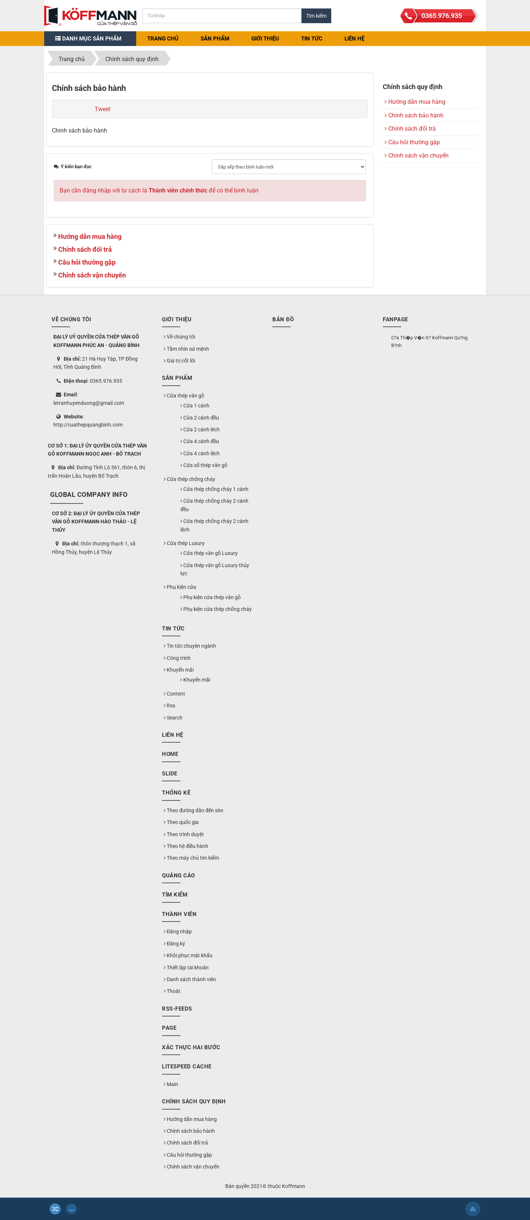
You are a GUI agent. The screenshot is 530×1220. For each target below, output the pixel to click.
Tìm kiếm (174, 894)
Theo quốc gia (181, 822)
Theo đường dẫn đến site (193, 810)
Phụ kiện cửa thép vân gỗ (210, 597)
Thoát (172, 991)
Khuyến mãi (179, 670)
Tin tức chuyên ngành (190, 646)
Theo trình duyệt (184, 834)
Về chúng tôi (179, 337)
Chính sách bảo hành (414, 115)
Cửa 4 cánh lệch (200, 453)
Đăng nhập (178, 931)
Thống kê (176, 792)
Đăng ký (174, 944)
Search (173, 718)
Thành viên (179, 914)
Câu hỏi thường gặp (87, 262)
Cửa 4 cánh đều (199, 441)
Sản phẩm (215, 38)
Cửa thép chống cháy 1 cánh (214, 489)
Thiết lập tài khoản (186, 967)
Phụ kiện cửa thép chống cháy (216, 609)
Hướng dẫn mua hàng (89, 236)
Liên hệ (354, 38)
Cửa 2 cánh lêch (200, 429)
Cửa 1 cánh (194, 406)
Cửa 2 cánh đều (199, 418)
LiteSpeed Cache (187, 1066)
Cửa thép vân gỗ (184, 396)
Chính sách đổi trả (85, 249)
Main (171, 1084)
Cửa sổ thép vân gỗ (203, 465)
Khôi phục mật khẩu (188, 955)
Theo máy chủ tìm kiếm (191, 858)
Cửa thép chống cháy (189, 479)
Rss (169, 705)
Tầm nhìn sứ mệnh (186, 349)
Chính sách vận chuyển (92, 275)
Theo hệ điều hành (186, 846)
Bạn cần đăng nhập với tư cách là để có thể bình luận (159, 190)
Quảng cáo (178, 875)
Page (169, 1028)
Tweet (102, 109)
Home (170, 754)
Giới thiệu (265, 38)
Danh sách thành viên (190, 979)
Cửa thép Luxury (184, 543)
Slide (169, 773)
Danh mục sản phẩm (88, 38)
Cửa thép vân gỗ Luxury (209, 553)
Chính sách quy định (194, 1101)
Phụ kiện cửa (180, 587)
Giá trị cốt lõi (179, 361)
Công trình (177, 658)
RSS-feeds (177, 1008)
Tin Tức (311, 38)
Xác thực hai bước (191, 1047)
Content (174, 694)
